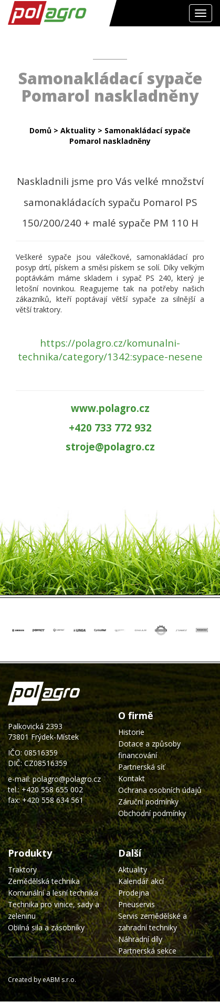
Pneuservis (136, 904)
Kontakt (131, 778)
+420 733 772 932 (110, 427)
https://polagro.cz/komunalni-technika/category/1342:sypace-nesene (110, 350)
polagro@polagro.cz (67, 779)
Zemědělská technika (44, 881)
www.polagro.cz (110, 408)
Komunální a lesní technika (53, 893)
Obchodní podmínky (152, 813)
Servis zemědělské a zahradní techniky (152, 921)
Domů (40, 130)
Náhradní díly (140, 939)
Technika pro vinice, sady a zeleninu (53, 910)
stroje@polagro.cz (110, 446)
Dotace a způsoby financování (149, 749)
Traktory (22, 870)
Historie (131, 732)
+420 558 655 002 (52, 789)
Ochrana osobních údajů (160, 790)
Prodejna (133, 893)
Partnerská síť (141, 767)
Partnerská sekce (147, 951)
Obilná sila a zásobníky (46, 927)
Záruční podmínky (148, 802)
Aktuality (78, 130)
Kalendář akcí (141, 881)
